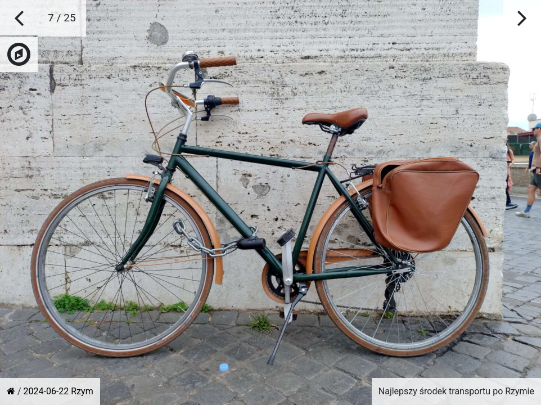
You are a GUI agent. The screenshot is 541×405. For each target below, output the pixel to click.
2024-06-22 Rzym (58, 391)
